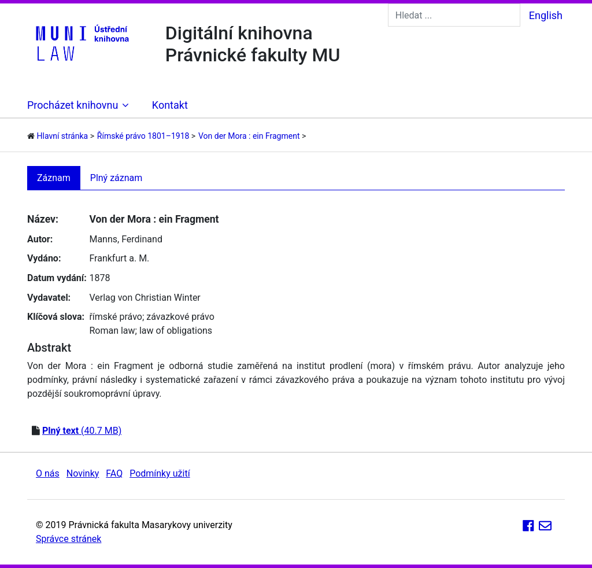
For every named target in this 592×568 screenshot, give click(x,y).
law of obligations (175, 330)
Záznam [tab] (54, 177)
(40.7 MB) (81, 430)
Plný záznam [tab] (116, 177)
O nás (48, 473)
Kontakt (170, 105)
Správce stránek (68, 538)
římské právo (115, 316)
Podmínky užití (160, 473)
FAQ (114, 473)
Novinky (82, 473)
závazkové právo (180, 316)
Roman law (112, 330)
